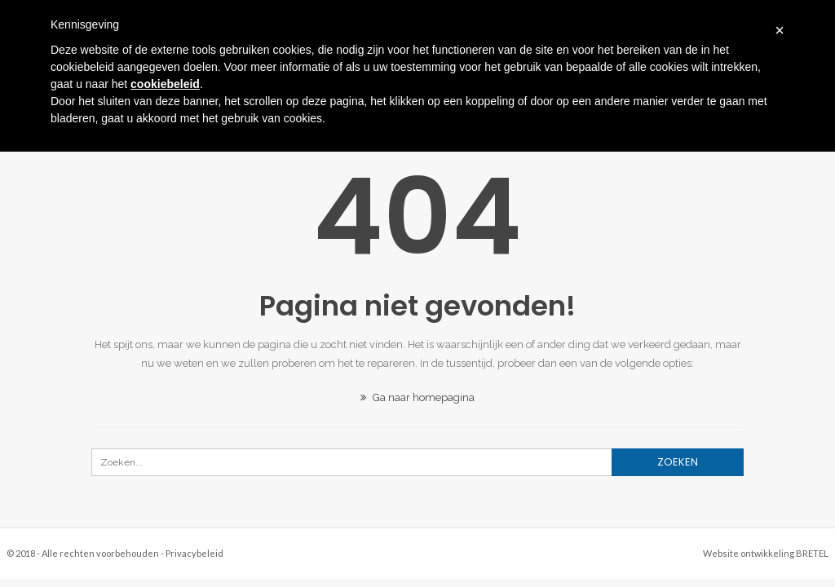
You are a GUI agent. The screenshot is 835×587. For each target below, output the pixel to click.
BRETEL (812, 553)
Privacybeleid (194, 553)
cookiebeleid (165, 83)
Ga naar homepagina (417, 397)
